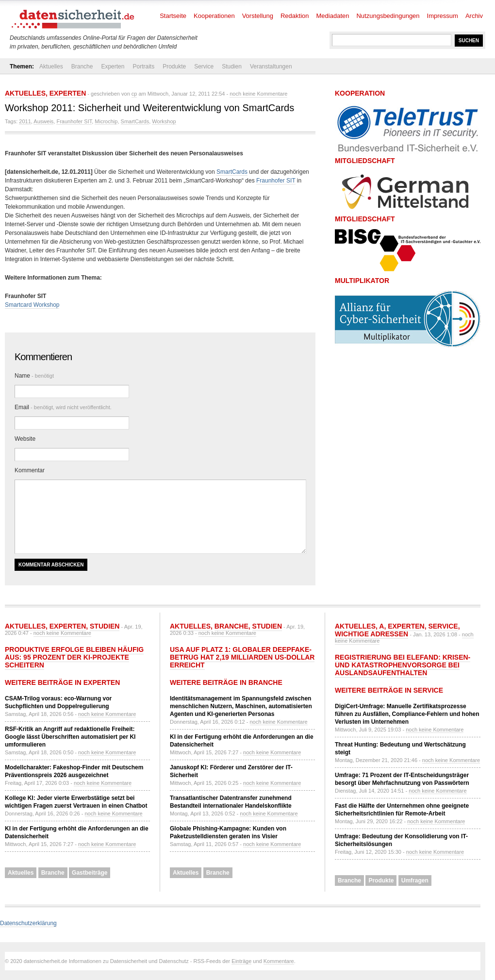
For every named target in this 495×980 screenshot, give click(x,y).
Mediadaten (332, 15)
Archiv (474, 15)
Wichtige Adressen (371, 634)
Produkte (174, 66)
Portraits (143, 66)
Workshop (164, 121)
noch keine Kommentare (258, 94)
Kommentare (279, 961)
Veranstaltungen (271, 66)
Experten (112, 66)
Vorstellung (257, 15)
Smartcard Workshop (32, 304)
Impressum (442, 15)
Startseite (173, 15)
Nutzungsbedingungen (387, 15)
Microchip (106, 121)
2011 (25, 121)
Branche (82, 66)
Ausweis (43, 121)
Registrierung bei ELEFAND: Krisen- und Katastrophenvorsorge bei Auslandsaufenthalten (402, 665)
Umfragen (415, 880)
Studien (232, 66)
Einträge (241, 961)
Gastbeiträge (89, 872)
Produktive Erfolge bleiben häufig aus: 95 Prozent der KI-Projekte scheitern (74, 657)
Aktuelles (51, 66)
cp (134, 94)
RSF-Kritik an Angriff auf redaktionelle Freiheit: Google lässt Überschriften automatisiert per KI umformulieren (70, 737)
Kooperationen (214, 15)
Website (25, 438)
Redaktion (294, 15)
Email (63, 407)
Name (34, 375)
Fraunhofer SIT (74, 121)
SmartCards (135, 121)
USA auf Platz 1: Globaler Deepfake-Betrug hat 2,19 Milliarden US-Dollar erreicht (242, 657)
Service (204, 66)
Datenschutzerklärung (28, 923)
